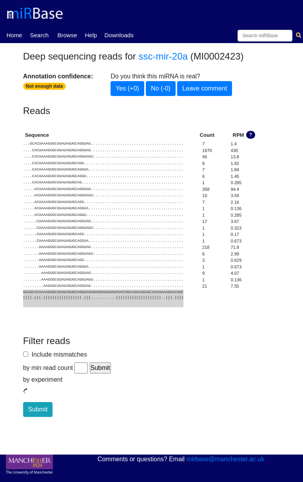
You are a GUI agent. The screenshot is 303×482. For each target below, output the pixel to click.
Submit (38, 409)
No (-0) (161, 88)
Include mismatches (57, 354)
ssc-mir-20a (163, 56)
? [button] (250, 135)
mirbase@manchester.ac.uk (226, 459)
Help (91, 35)
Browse (67, 35)
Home (14, 34)
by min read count (48, 367)
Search (39, 35)
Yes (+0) (127, 88)
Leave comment (204, 88)
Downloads (118, 35)
